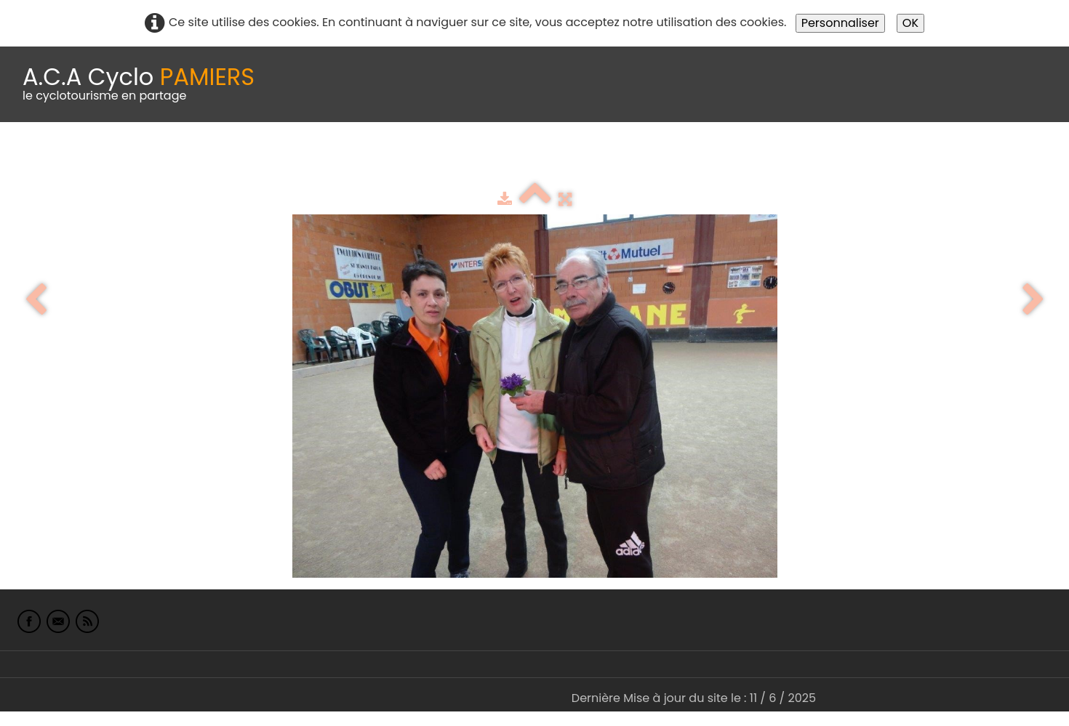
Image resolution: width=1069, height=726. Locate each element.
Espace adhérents (497, 158)
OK (910, 23)
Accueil (32, 158)
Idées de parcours (363, 158)
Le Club (96, 158)
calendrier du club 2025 (214, 158)
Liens (708, 158)
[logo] (138, 84)
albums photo (624, 158)
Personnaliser (840, 23)
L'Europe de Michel (797, 158)
